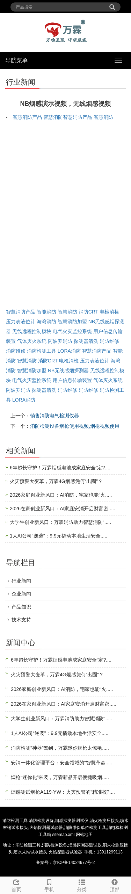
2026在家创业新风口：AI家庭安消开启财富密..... (62, 508)
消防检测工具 (41, 351)
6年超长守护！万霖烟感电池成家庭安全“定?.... (60, 467)
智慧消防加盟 (72, 321)
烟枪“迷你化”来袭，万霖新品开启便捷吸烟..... (60, 777)
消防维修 (109, 341)
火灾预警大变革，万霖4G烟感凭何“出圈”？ (56, 481)
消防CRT (88, 312)
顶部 (114, 884)
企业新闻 (21, 594)
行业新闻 (21, 581)
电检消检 (109, 312)
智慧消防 (53, 117)
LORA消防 (69, 351)
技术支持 (21, 619)
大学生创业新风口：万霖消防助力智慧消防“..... (60, 522)
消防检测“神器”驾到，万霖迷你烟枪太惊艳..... (60, 748)
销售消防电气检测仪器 (54, 415)
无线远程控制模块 (31, 331)
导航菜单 (16, 60)
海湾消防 (46, 321)
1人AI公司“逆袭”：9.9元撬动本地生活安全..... (58, 536)
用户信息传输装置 (72, 380)
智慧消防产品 (27, 117)
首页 (16, 884)
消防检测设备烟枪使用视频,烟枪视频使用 (74, 426)
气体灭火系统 (31, 341)
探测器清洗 (86, 341)
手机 (49, 884)
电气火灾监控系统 (72, 331)
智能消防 (46, 312)
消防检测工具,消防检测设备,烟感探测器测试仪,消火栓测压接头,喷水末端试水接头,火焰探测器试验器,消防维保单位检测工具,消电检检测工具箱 (65, 827)
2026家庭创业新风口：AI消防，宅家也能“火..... (61, 495)
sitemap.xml (63, 834)
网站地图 (84, 834)
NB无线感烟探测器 (68, 370)
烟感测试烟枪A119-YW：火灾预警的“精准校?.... (63, 792)
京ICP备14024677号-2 (74, 862)
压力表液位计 (20, 321)
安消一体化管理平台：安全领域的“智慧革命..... (61, 762)
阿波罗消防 (60, 341)
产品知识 (21, 607)
